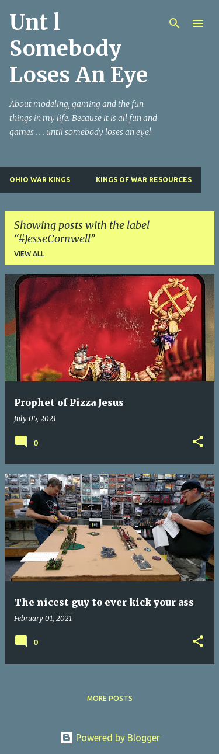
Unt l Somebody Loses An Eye (78, 48)
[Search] (175, 23)
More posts (110, 698)
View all (29, 254)
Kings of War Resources (144, 179)
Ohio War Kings (39, 179)
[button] (198, 442)
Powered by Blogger (110, 737)
